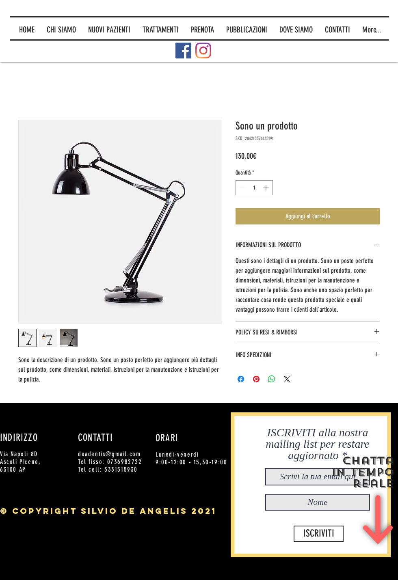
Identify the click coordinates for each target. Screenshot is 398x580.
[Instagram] (203, 50)
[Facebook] (183, 50)
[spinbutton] (254, 188)
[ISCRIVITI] (319, 534)
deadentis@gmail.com (109, 454)
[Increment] (267, 188)
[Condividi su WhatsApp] (272, 379)
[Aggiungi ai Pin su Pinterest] (256, 379)
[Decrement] (242, 188)
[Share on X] (287, 379)
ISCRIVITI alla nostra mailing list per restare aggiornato (317, 444)
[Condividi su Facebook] (241, 379)
